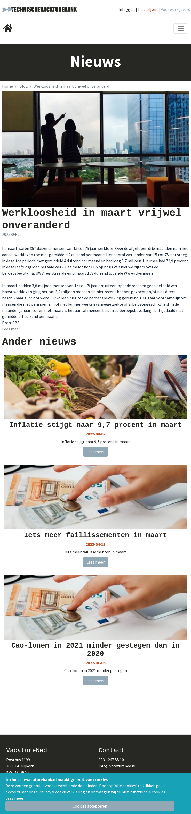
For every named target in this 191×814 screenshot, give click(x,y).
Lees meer (14, 798)
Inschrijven (147, 9)
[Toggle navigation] (180, 28)
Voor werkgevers (175, 9)
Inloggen (126, 9)
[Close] (89, 806)
